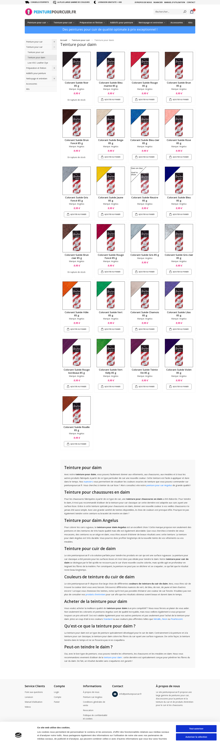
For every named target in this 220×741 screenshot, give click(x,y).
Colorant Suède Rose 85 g (179, 141)
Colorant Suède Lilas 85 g (179, 314)
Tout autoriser (196, 712)
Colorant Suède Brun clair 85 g (77, 256)
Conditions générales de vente (94, 704)
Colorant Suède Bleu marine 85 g (111, 84)
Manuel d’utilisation (174, 2)
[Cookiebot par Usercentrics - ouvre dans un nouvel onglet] (18, 735)
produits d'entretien (95, 594)
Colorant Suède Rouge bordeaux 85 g (77, 371)
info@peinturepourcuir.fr (127, 693)
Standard (108, 619)
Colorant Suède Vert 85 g (111, 314)
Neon (165, 619)
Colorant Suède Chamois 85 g (144, 314)
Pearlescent (177, 619)
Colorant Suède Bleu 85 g (179, 199)
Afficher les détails (156, 735)
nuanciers (89, 481)
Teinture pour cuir (81, 40)
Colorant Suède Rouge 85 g (145, 84)
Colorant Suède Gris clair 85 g (179, 256)
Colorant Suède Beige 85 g (110, 141)
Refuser (196, 729)
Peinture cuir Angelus (92, 697)
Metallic (157, 619)
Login (56, 692)
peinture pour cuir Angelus (159, 485)
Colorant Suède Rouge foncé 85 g (111, 256)
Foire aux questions (34, 692)
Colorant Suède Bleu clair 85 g (144, 141)
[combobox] (170, 11)
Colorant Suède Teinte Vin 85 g (145, 371)
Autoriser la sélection (196, 721)
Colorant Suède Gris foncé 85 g (76, 199)
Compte (57, 697)
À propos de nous (143, 2)
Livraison (29, 697)
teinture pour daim (113, 657)
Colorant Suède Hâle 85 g (77, 314)
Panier (57, 702)
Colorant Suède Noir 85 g (76, 84)
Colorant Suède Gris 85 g (144, 254)
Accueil (63, 40)
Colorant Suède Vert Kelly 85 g (111, 371)
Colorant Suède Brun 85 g (179, 84)
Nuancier (158, 2)
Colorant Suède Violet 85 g (179, 371)
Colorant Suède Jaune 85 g (110, 199)
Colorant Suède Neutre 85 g (144, 199)
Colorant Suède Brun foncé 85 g (77, 141)
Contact (191, 2)
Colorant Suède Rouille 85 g (77, 428)
